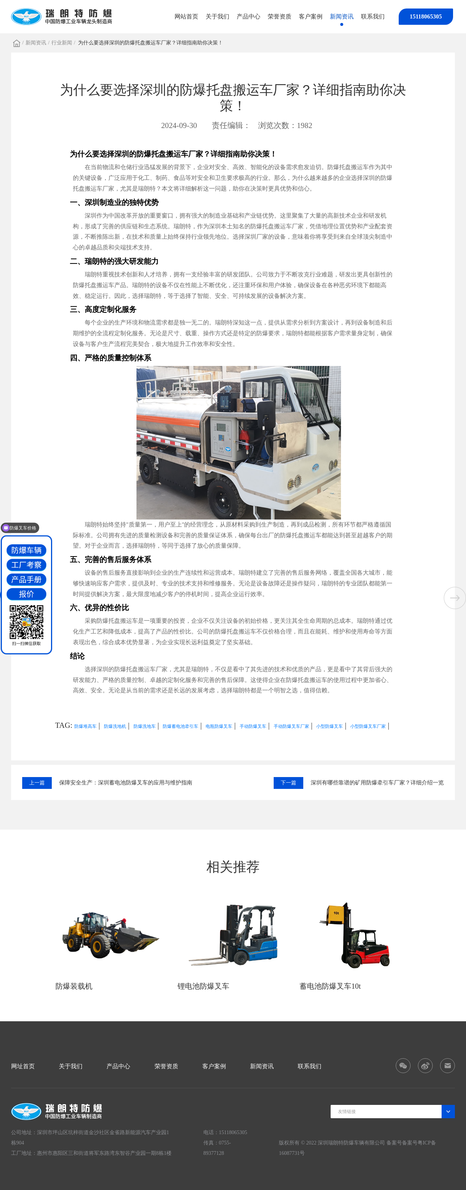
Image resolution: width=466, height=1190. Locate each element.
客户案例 (311, 16)
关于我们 (217, 16)
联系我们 (373, 16)
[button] (455, 598)
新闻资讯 (342, 16)
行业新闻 (61, 43)
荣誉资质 (279, 16)
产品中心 (248, 16)
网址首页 (23, 1066)
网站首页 (186, 16)
